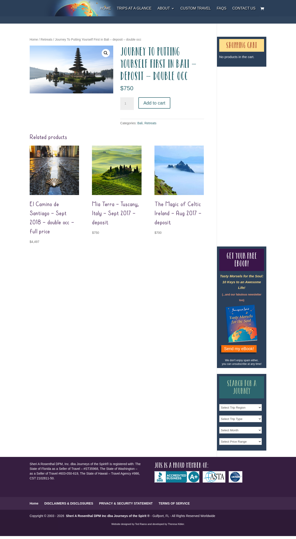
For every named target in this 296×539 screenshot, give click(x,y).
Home (105, 8)
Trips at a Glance (134, 8)
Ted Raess (141, 524)
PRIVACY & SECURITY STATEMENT (126, 503)
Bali (140, 123)
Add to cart (154, 102)
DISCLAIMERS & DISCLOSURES (68, 503)
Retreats (46, 39)
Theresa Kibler (176, 524)
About (163, 8)
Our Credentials (236, 151)
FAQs (221, 8)
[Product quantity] (127, 103)
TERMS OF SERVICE (174, 503)
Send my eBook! (239, 348)
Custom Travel (195, 8)
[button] (106, 53)
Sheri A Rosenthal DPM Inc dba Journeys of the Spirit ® (107, 516)
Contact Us (244, 8)
